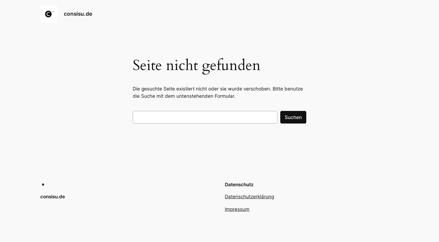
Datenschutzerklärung (249, 196)
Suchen (293, 117)
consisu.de (78, 13)
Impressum (237, 209)
